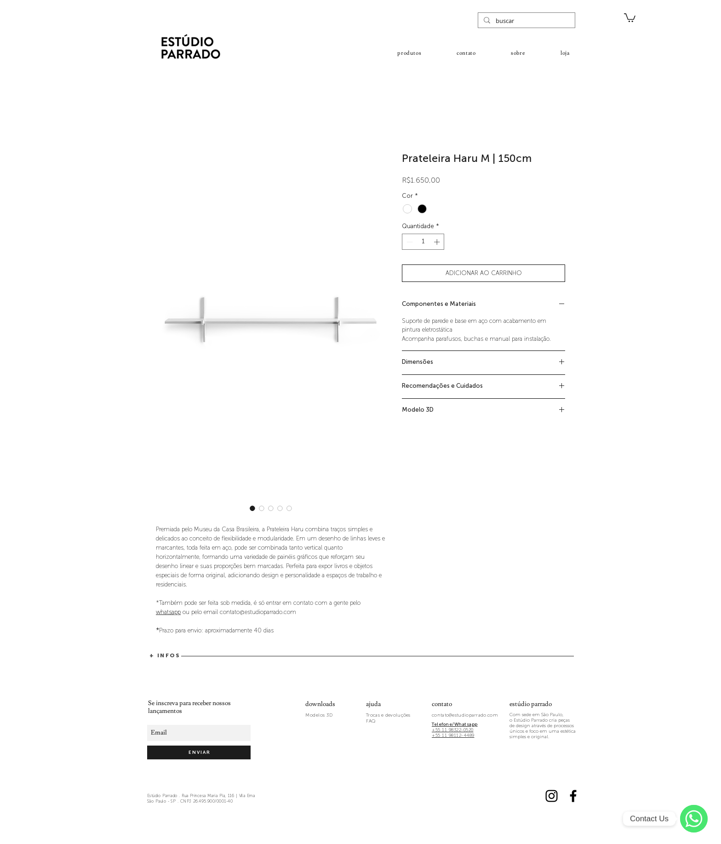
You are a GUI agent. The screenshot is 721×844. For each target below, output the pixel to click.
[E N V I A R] (199, 752)
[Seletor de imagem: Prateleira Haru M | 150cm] (252, 508)
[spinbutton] (423, 242)
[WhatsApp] (694, 819)
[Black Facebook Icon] (573, 796)
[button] (629, 17)
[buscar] (525, 21)
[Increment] (437, 242)
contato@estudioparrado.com (465, 715)
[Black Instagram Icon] (552, 796)
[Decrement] (408, 242)
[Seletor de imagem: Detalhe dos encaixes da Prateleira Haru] (261, 508)
